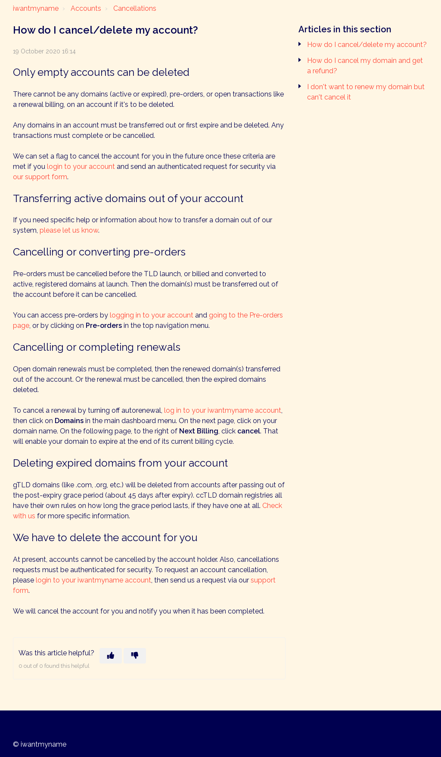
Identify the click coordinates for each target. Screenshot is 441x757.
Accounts (86, 8)
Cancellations (134, 8)
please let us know (69, 230)
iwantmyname (36, 8)
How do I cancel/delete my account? (367, 44)
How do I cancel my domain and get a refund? (365, 65)
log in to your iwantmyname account (222, 410)
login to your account (81, 166)
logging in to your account (151, 315)
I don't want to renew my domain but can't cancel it (366, 92)
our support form (40, 177)
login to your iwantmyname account (93, 580)
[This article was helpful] (110, 656)
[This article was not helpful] (135, 656)
